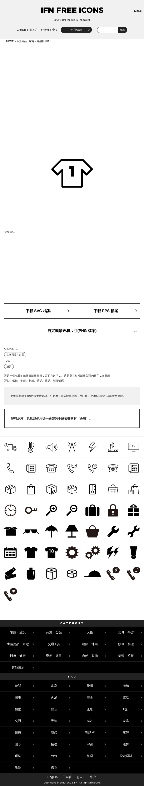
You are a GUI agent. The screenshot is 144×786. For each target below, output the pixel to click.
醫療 (18, 732)
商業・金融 (54, 632)
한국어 (45, 29)
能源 (90, 686)
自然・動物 (90, 655)
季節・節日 (54, 655)
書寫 (54, 686)
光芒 (90, 721)
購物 (54, 767)
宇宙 (90, 744)
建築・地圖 (90, 644)
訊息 (90, 709)
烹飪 (126, 732)
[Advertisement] (72, 79)
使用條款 (76, 29)
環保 (54, 732)
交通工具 (54, 644)
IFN (47, 10)
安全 (90, 697)
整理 (90, 756)
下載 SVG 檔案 (38, 311)
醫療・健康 (18, 655)
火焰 (54, 697)
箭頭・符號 (126, 655)
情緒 (126, 686)
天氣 (54, 721)
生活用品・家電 (25, 41)
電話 (126, 697)
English (21, 29)
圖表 (18, 697)
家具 (126, 721)
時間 (18, 686)
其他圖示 (18, 667)
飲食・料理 (126, 644)
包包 (54, 756)
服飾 (8, 366)
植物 (54, 744)
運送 (18, 756)
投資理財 (126, 756)
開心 (18, 744)
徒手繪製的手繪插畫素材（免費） (65, 418)
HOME (10, 41)
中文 (55, 29)
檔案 (18, 709)
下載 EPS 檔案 (106, 311)
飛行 (126, 709)
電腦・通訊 (18, 632)
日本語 (33, 29)
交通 (18, 721)
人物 (90, 632)
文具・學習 (126, 632)
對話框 (90, 732)
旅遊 (18, 767)
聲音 (54, 709)
